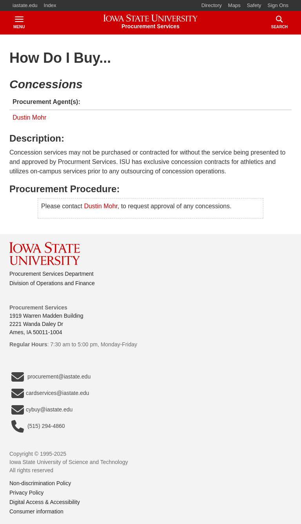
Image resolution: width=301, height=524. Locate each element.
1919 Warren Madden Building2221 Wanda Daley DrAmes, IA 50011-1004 (46, 324)
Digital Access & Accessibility (44, 502)
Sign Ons (278, 5)
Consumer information (36, 511)
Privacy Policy (26, 492)
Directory (211, 5)
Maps (234, 5)
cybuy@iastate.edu (42, 410)
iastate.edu (25, 5)
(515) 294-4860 (38, 426)
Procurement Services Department (51, 274)
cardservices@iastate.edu (50, 393)
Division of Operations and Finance (52, 283)
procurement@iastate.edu (51, 377)
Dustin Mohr (29, 117)
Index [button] (50, 5)
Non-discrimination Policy (40, 483)
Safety (254, 5)
